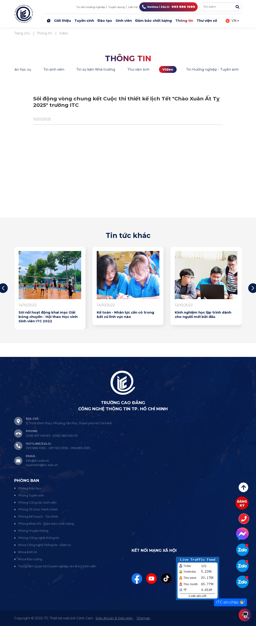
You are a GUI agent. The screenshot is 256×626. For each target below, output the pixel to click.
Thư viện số (207, 20)
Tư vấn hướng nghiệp (90, 7)
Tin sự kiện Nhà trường (95, 69)
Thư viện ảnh (138, 69)
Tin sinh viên (53, 69)
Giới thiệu (62, 20)
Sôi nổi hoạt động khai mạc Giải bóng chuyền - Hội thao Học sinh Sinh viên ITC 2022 (48, 316)
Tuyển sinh (84, 20)
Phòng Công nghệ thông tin (38, 538)
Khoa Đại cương (30, 559)
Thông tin (184, 20)
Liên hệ (133, 7)
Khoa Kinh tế (27, 552)
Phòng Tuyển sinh (31, 495)
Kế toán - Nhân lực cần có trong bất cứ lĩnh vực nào (125, 314)
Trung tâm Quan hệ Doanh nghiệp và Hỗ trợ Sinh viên (57, 566)
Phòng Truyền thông (33, 530)
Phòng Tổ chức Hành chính (38, 509)
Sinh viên (124, 20)
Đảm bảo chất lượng (153, 20)
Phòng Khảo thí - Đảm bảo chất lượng (46, 523)
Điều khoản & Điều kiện (114, 618)
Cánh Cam (84, 618)
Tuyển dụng (116, 7)
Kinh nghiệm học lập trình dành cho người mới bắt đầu (203, 314)
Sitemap (143, 618)
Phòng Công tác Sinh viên (37, 502)
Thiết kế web (60, 618)
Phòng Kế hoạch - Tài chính (38, 516)
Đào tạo (104, 20)
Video (167, 69)
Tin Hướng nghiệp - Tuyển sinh (212, 69)
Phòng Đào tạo (29, 488)
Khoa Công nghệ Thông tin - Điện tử (44, 545)
